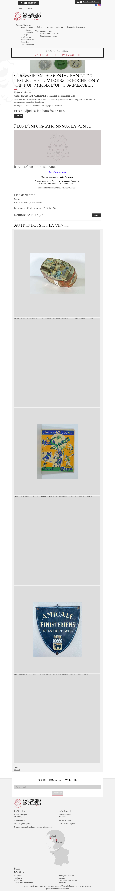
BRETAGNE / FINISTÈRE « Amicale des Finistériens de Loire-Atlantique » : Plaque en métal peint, (51, 674)
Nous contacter (88, 2)
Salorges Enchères (66, 875)
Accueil (18, 875)
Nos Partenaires (27, 40)
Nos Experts (26, 37)
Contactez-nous (27, 44)
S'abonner (57, 793)
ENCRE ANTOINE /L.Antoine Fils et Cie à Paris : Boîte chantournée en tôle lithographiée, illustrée (53, 318)
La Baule (29, 32)
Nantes (28, 30)
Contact (28, 3)
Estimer (40, 27)
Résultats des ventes (48, 36)
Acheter (59, 27)
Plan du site (72, 886)
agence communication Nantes (57, 888)
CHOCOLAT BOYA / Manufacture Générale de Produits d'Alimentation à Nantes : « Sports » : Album (53, 496)
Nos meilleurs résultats (49, 34)
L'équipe (24, 35)
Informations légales (59, 886)
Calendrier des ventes (76, 27)
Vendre (50, 27)
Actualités (25, 42)
